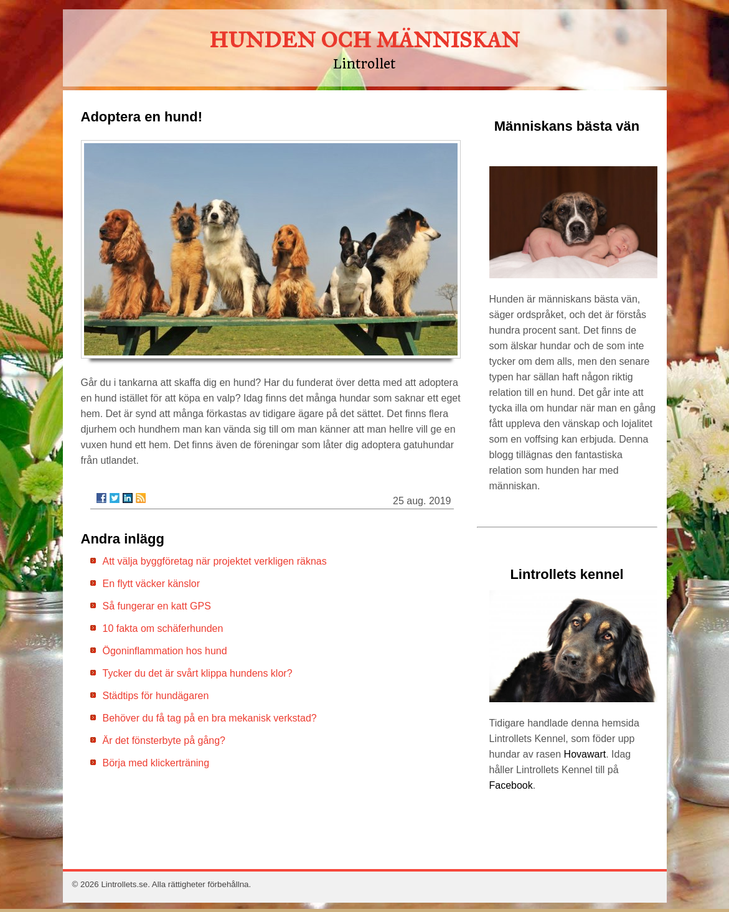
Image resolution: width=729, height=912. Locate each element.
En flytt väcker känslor (151, 583)
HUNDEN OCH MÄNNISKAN (364, 40)
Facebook (511, 785)
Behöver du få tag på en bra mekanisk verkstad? (210, 718)
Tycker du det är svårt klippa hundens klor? (198, 673)
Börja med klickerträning (156, 763)
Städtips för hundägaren (156, 695)
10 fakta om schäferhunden (163, 628)
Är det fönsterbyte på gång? (164, 740)
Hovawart (585, 754)
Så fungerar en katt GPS (157, 606)
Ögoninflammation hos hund (165, 651)
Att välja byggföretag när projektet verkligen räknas (215, 561)
